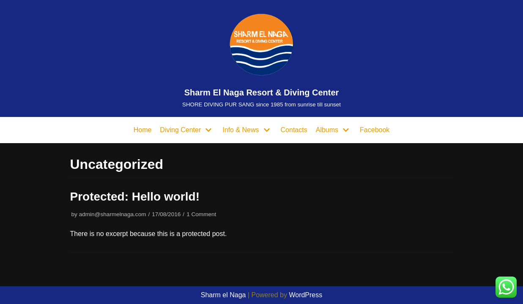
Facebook (374, 129)
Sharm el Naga (223, 295)
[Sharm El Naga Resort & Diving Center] (261, 58)
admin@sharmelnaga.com (112, 214)
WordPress (305, 295)
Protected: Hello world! (135, 196)
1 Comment (201, 214)
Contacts (294, 129)
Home (143, 129)
